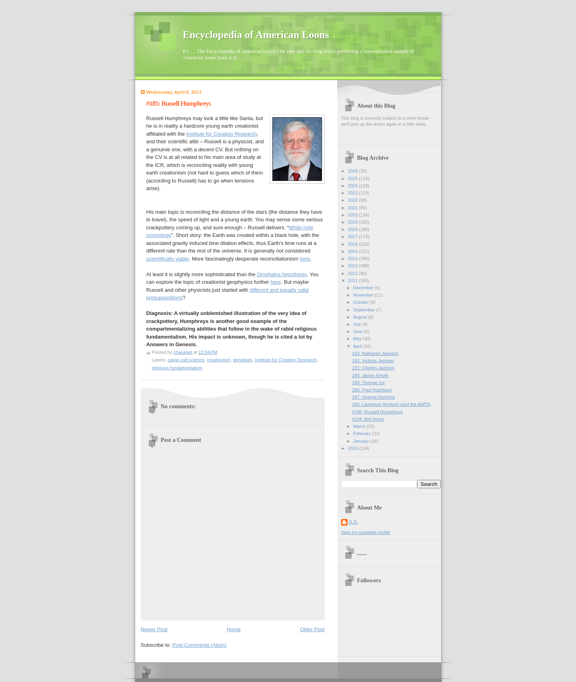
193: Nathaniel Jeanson (375, 353)
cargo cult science (186, 359)
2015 (353, 251)
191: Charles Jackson (373, 367)
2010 (353, 448)
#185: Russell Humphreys (377, 411)
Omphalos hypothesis (282, 274)
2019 (353, 222)
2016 (353, 244)
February (362, 433)
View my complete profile (365, 532)
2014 (353, 258)
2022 (353, 200)
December (364, 287)
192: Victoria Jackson (373, 360)
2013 (353, 265)
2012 (353, 273)
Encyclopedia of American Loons (256, 34)
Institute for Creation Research (221, 134)
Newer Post (154, 629)
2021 (353, 207)
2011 (353, 280)
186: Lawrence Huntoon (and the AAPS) (391, 404)
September (364, 309)
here (305, 259)
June (358, 331)
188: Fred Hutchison (372, 389)
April (358, 346)
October (361, 302)
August (360, 317)
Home (234, 629)
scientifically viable (167, 259)
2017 (353, 236)
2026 (353, 170)
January (361, 441)
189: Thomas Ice (368, 382)
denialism (242, 359)
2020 (353, 215)
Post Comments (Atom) (199, 645)
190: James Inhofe (370, 375)
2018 (353, 229)
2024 (353, 185)
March (360, 426)
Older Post (312, 629)
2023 (353, 193)
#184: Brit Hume (368, 419)
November (364, 295)
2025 (353, 178)
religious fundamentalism (177, 367)
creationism (218, 359)
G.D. (353, 522)
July (357, 324)
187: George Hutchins (373, 397)
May (358, 338)
